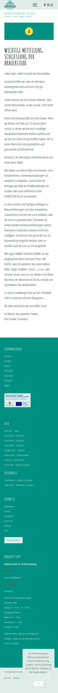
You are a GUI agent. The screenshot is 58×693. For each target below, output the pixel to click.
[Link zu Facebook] (45, 5)
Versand (7, 511)
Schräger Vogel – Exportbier (14, 450)
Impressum (8, 521)
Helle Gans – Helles (11, 430)
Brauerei (7, 365)
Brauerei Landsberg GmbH (20, 672)
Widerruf (7, 525)
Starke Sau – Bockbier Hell (14, 460)
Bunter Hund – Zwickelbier (14, 445)
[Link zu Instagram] (48, 5)
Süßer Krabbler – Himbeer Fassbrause (18, 480)
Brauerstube (8, 375)
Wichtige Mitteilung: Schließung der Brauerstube (24, 56)
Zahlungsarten (9, 506)
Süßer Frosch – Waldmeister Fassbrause (19, 485)
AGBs (6, 530)
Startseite (7, 356)
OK (38, 684)
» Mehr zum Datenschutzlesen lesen (38, 677)
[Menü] (33, 4)
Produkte (7, 361)
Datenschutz (8, 516)
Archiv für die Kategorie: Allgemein (19, 13)
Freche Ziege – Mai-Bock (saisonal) (17, 464)
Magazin (7, 385)
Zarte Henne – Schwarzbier (14, 440)
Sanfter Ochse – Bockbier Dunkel (16, 455)
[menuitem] (7, 677)
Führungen (8, 380)
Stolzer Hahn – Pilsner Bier (14, 435)
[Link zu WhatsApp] (52, 5)
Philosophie (8, 370)
